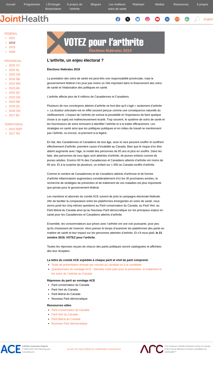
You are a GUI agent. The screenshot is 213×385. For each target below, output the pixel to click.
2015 (12, 47)
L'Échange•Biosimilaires (53, 6)
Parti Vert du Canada (64, 314)
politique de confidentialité (95, 349)
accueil (70, 349)
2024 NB (14, 79)
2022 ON (14, 97)
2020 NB (14, 101)
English (208, 19)
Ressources (181, 4)
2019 (12, 42)
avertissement (114, 349)
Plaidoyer (138, 4)
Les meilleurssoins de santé (117, 6)
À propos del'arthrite (74, 6)
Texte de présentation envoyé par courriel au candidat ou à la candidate (96, 264)
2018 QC (14, 106)
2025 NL (14, 70)
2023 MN (14, 83)
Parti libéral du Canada (65, 319)
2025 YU (14, 65)
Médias (159, 4)
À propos (202, 4)
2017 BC (14, 115)
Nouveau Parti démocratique (69, 323)
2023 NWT (15, 129)
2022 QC (14, 92)
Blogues (96, 4)
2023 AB (14, 88)
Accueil (10, 4)
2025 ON (14, 74)
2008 (12, 51)
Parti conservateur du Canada (70, 310)
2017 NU (14, 133)
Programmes (32, 4)
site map (78, 349)
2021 (12, 38)
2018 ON (14, 110)
